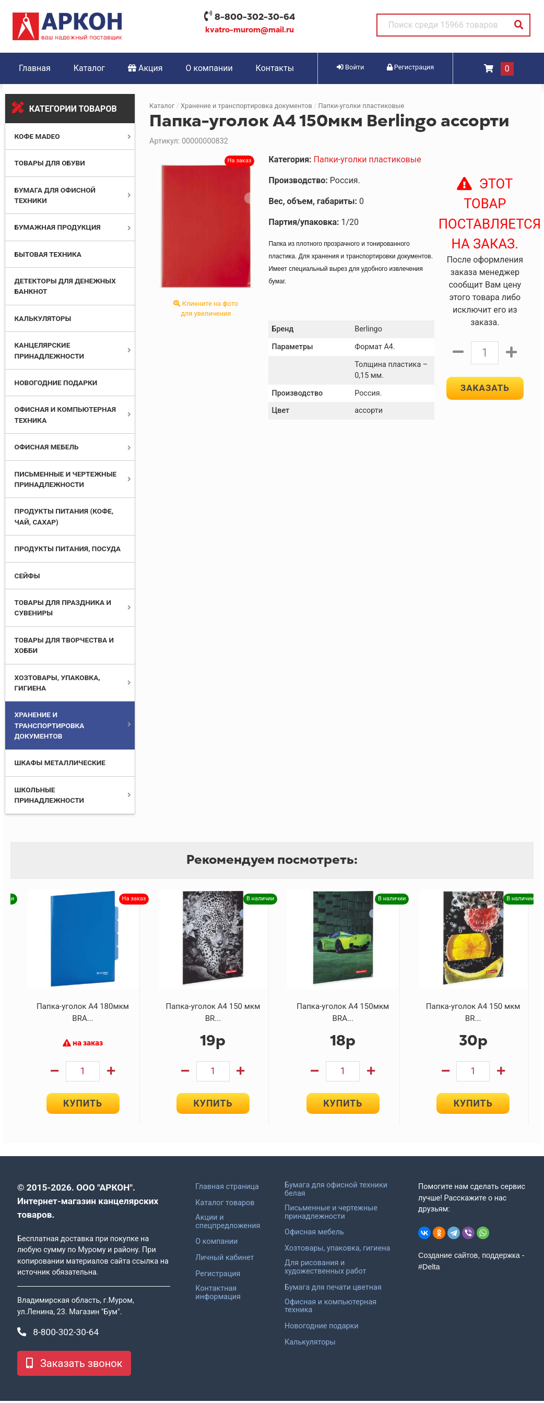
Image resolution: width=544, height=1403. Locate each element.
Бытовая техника (48, 254)
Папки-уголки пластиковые (361, 106)
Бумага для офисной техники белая (336, 1191)
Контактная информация (218, 1295)
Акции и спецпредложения (227, 1224)
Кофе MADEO (37, 136)
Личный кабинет (224, 1260)
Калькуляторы (43, 318)
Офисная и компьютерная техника (330, 1308)
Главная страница (227, 1189)
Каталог (89, 68)
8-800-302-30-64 (255, 16)
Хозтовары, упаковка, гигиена (337, 1250)
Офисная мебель (47, 447)
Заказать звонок (74, 1365)
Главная (35, 68)
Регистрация (217, 1276)
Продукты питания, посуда (68, 548)
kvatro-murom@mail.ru (249, 30)
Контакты (275, 68)
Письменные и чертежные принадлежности (331, 1214)
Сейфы (27, 576)
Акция (145, 68)
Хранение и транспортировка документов (50, 725)
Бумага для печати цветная (333, 1290)
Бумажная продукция (58, 227)
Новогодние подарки (56, 382)
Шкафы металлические (60, 762)
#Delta (429, 1269)
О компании (209, 68)
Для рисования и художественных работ (325, 1269)
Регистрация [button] (410, 67)
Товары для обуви (50, 163)
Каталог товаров (224, 1205)
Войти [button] (350, 67)
